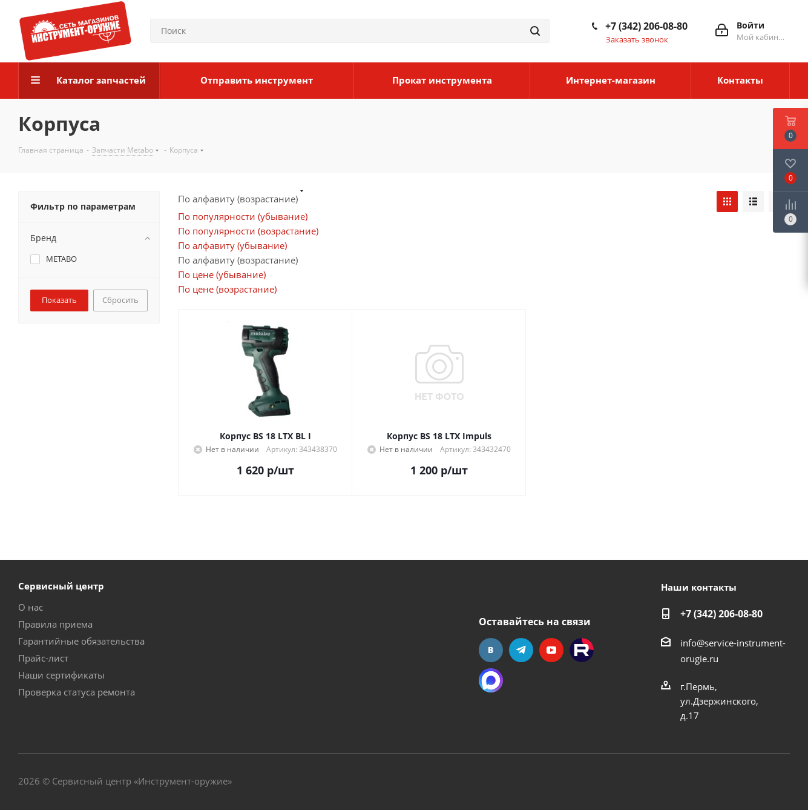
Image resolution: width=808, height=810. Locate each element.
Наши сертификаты (61, 675)
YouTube (551, 650)
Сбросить (120, 299)
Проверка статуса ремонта (76, 692)
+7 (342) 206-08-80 (646, 26)
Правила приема (55, 624)
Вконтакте (491, 650)
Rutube (582, 650)
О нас (30, 607)
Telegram (521, 650)
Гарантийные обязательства (81, 641)
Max (491, 680)
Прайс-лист (43, 658)
